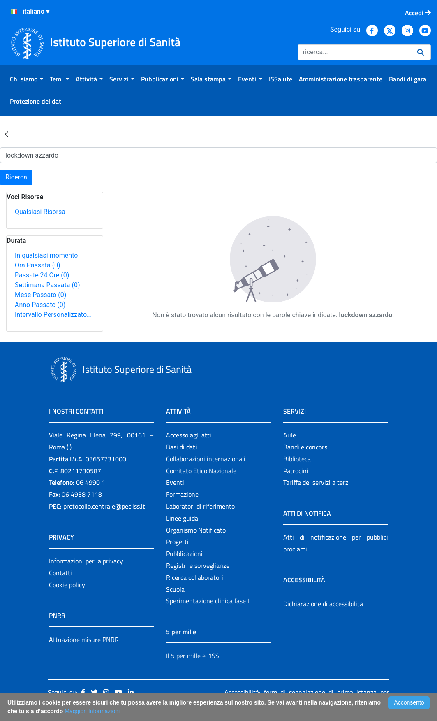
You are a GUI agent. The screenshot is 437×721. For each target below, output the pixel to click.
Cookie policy (67, 585)
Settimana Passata (47, 285)
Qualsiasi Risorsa (40, 212)
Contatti (60, 573)
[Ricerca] (354, 52)
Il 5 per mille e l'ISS (192, 656)
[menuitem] (26, 79)
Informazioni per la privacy (86, 561)
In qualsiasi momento (46, 255)
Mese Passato (40, 295)
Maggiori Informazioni (92, 711)
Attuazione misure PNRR (84, 639)
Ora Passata (37, 265)
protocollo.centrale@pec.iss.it (104, 506)
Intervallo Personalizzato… (53, 315)
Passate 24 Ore (42, 275)
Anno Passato (40, 305)
